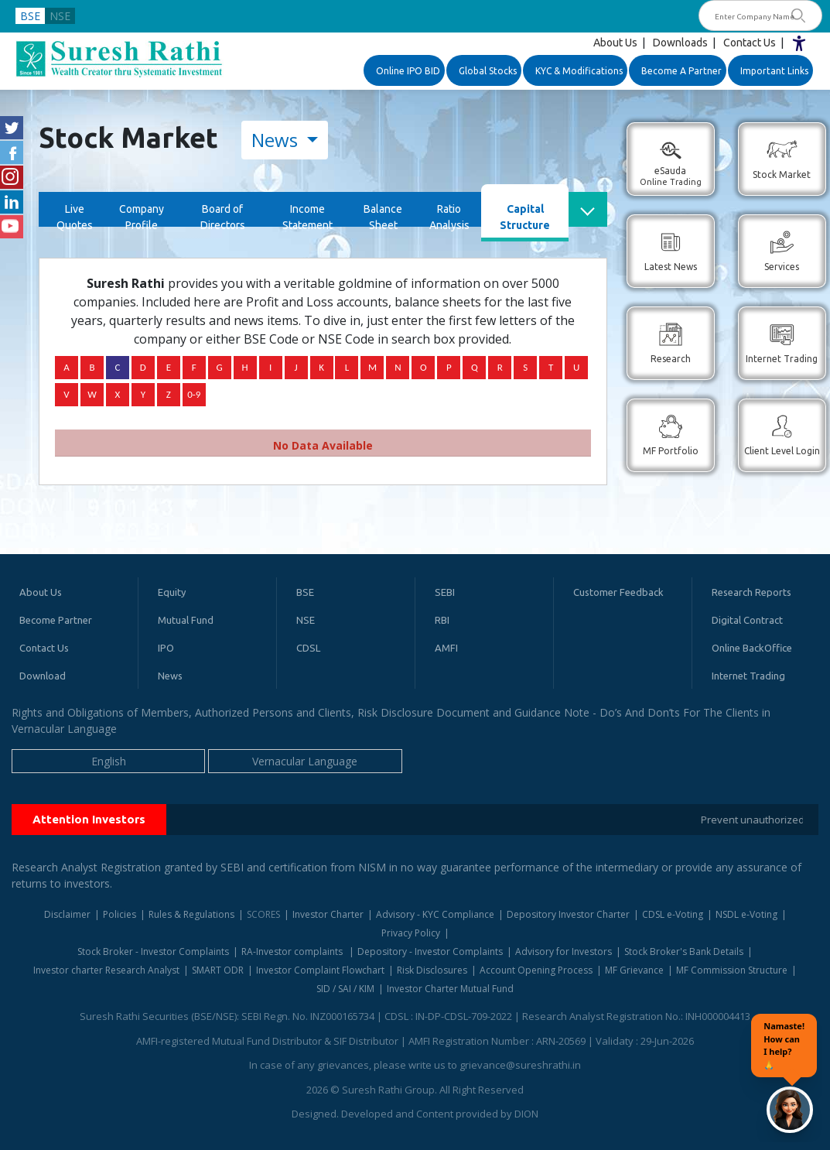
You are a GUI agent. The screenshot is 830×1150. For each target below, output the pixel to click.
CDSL (308, 647)
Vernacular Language (304, 761)
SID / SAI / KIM (345, 988)
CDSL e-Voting (672, 914)
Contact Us (749, 42)
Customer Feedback (618, 592)
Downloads (680, 42)
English (108, 761)
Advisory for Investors (563, 951)
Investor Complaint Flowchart (320, 970)
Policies (119, 914)
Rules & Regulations (191, 914)
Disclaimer (67, 914)
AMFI (446, 647)
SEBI (445, 592)
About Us (615, 42)
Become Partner (55, 619)
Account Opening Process (536, 970)
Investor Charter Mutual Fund (450, 988)
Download (42, 675)
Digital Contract (747, 619)
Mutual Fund (185, 619)
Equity (172, 592)
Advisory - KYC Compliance (435, 914)
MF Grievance (634, 970)
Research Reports (751, 592)
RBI (442, 619)
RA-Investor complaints (293, 951)
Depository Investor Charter (568, 914)
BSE (30, 16)
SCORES (263, 914)
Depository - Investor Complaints (430, 951)
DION (526, 1114)
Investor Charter (328, 914)
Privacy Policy (410, 933)
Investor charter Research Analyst (106, 970)
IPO (166, 647)
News (276, 139)
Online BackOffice (752, 647)
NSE (60, 16)
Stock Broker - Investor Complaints (153, 951)
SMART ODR (218, 970)
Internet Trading (748, 675)
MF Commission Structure (731, 970)
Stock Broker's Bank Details (683, 951)
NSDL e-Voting (746, 914)
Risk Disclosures (432, 970)
